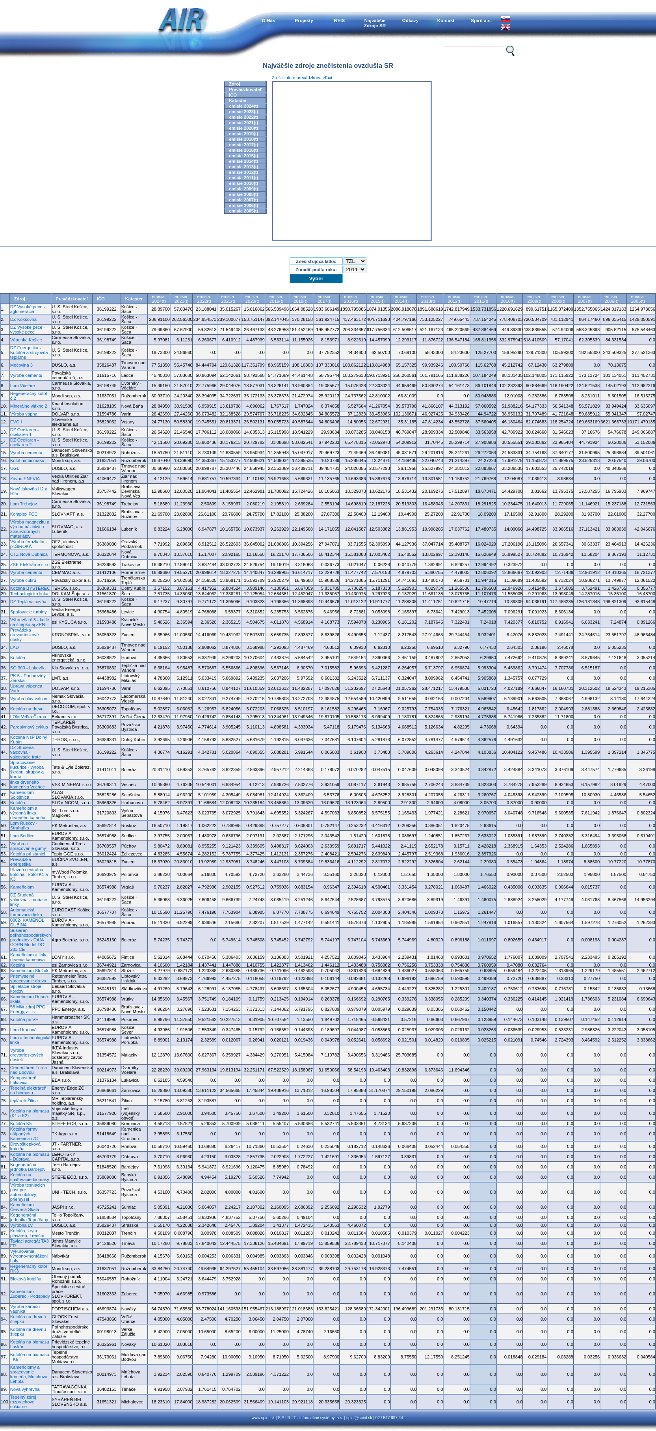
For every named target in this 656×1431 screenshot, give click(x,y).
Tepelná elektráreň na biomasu (28, 1090)
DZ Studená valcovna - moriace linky (28, 900)
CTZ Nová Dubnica (29, 554)
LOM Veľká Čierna (28, 716)
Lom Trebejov (23, 503)
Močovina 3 (21, 365)
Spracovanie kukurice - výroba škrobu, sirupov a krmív (27, 769)
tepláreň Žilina (24, 1100)
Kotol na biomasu (27, 460)
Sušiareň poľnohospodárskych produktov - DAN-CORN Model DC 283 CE (30, 940)
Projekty (304, 20)
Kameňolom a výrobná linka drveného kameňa (28, 813)
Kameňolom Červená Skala (24, 1207)
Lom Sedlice (22, 835)
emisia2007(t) (585, 299)
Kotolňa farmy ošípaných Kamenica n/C (24, 1134)
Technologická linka (29, 593)
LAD (14, 647)
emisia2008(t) (558, 299)
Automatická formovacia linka (26, 912)
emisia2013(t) (428, 299)
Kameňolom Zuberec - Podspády (30, 1294)
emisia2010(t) (508, 299)
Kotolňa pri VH (24, 1019)
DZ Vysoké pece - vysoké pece (27, 329)
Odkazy (410, 20)
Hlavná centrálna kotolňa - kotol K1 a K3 (29, 874)
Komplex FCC (24, 514)
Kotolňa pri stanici (27, 854)
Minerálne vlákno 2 (28, 406)
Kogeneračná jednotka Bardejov (28, 1167)
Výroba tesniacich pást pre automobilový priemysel (27, 1192)
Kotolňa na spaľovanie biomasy (29, 1177)
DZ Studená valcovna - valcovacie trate (25, 752)
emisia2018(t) (300, 299)
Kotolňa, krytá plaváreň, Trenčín (27, 1233)
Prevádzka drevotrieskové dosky (24, 635)
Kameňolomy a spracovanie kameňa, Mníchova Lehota (29, 1374)
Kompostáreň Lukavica (23, 1080)
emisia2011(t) (481, 299)
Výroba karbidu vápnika (25, 1309)
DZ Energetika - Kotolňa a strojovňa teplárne (29, 352)
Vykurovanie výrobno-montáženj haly (29, 1256)
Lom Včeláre (22, 385)
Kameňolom (22, 887)
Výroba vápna (23, 414)
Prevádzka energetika (20, 861)
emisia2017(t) (324, 299)
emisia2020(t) (252, 299)
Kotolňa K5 (21, 1123)
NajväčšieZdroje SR (375, 23)
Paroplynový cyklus (29, 727)
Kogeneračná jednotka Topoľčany (29, 1217)
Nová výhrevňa (25, 1389)
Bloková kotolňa (25, 1278)
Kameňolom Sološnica (22, 794)
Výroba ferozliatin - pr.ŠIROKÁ (28, 544)
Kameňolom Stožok (29, 970)
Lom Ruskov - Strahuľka (23, 825)
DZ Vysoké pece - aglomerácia (27, 309)
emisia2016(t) (351, 299)
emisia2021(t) (228, 299)
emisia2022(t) (204, 299)
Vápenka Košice (26, 339)
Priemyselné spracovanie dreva (28, 978)
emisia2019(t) (276, 299)
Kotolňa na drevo (27, 708)
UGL (14, 468)
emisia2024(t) (159, 299)
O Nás (268, 20)
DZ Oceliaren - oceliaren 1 (24, 432)
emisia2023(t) (181, 299)
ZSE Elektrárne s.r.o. (30, 564)
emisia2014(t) (402, 299)
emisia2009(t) (534, 299)
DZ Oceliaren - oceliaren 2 (24, 442)
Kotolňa (17, 657)
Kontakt (446, 20)
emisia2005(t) (638, 299)
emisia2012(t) (454, 299)
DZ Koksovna (23, 319)
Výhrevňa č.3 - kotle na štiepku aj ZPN (29, 622)
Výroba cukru (23, 580)
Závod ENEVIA (25, 478)
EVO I (16, 421)
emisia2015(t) (378, 299)
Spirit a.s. (481, 20)
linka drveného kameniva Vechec (27, 784)
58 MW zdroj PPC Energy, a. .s (27, 1009)
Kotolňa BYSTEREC (30, 588)
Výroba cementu (26, 375)
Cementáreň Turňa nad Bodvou (28, 1070)
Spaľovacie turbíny (28, 611)
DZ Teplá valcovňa (28, 601)
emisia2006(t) (611, 299)
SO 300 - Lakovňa (28, 667)
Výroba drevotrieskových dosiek (26, 1055)
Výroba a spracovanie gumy (28, 846)
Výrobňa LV (21, 1225)
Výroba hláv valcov (28, 698)
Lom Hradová (23, 1029)
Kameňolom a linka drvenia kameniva (29, 957)
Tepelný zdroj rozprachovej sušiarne (23, 1402)
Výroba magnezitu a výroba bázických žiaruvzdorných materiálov (30, 529)
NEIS (339, 20)
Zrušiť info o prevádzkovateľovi (302, 77)
